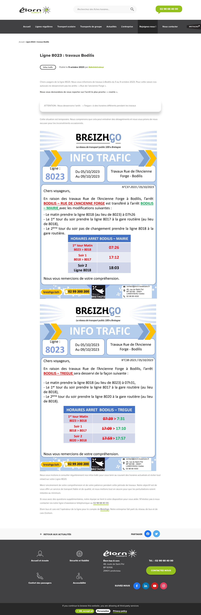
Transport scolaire (66, 26)
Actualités (112, 26)
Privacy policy (120, 611)
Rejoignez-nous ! (147, 26)
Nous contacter (170, 26)
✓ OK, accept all (84, 611)
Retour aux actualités (55, 534)
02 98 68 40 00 (101, 503)
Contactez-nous (161, 570)
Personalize (103, 611)
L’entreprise (127, 26)
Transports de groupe (91, 26)
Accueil (27, 26)
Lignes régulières (44, 26)
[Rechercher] (132, 9)
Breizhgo (104, 509)
